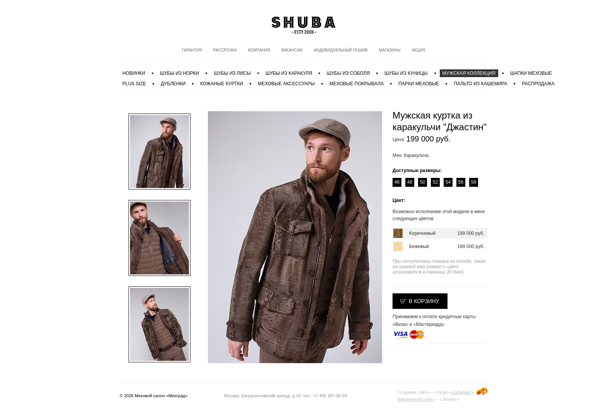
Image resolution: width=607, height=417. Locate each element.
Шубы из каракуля (289, 73)
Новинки (133, 73)
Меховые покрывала (356, 83)
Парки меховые (418, 83)
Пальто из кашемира (480, 83)
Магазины (390, 50)
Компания (259, 50)
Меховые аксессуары (286, 83)
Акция (418, 50)
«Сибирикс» (462, 392)
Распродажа (538, 83)
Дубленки (173, 83)
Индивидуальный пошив (341, 50)
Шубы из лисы (232, 73)
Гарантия (192, 50)
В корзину (424, 301)
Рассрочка (225, 50)
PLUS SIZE (134, 83)
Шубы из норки (179, 73)
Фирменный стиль (415, 399)
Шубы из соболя (348, 73)
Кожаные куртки (221, 83)
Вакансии (291, 50)
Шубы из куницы (405, 73)
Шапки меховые (531, 73)
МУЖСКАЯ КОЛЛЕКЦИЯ (469, 73)
